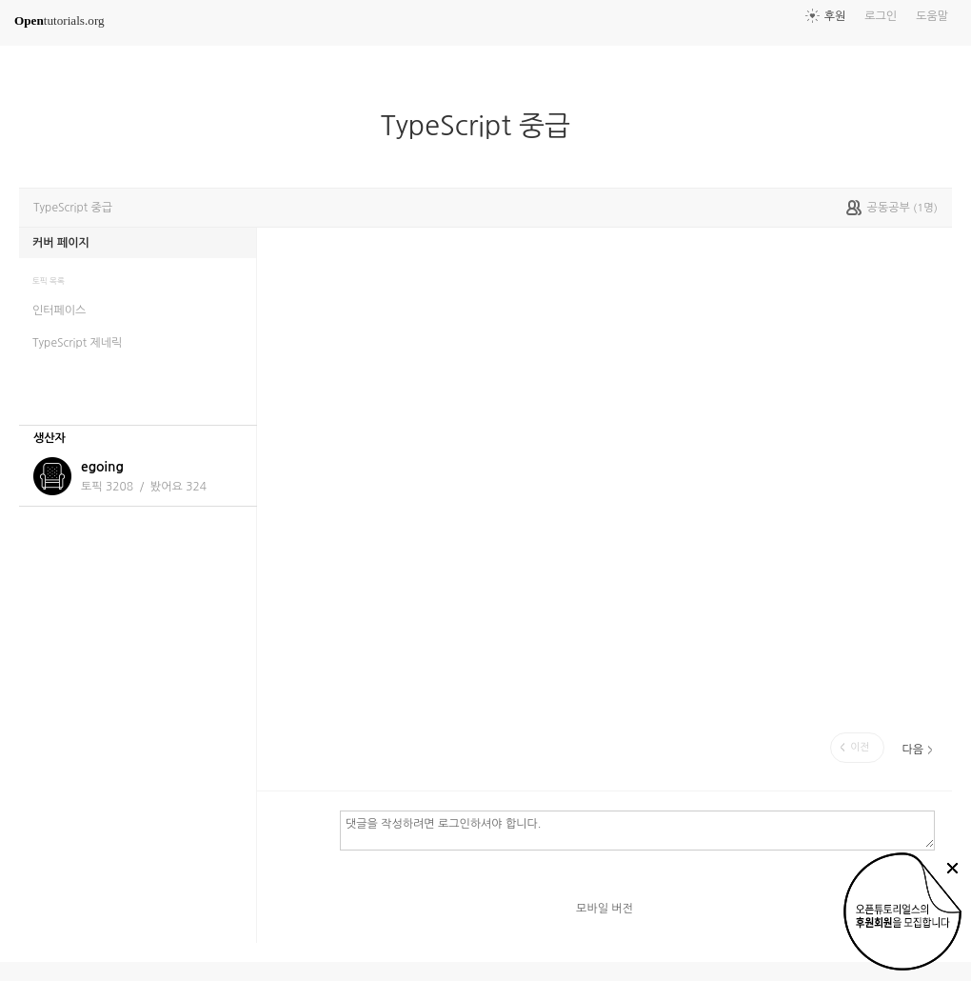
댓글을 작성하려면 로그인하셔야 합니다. (637, 829)
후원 (835, 16)
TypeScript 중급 (483, 125)
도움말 (932, 16)
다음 (912, 749)
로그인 (880, 16)
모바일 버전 (604, 908)
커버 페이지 (60, 243)
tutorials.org (59, 20)
